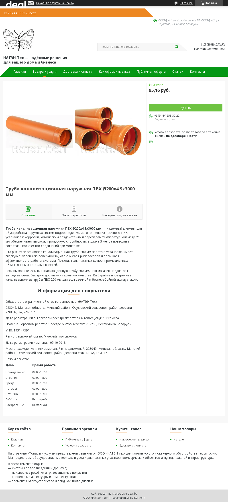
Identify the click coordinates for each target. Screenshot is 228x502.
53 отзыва (186, 3)
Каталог (179, 439)
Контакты (197, 71)
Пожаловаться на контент (128, 498)
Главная (19, 71)
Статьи (177, 71)
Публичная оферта (151, 71)
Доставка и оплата (77, 71)
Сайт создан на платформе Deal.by (114, 494)
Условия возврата (78, 445)
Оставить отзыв (213, 44)
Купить (185, 107)
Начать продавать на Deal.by (55, 3)
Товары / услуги (45, 71)
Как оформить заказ (114, 71)
